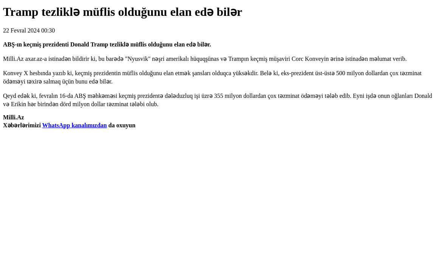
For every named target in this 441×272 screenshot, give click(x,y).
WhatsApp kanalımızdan (74, 125)
